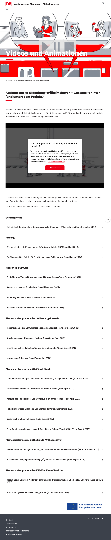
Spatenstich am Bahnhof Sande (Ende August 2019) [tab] (30, 419)
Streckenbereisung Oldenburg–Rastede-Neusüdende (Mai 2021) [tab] (36, 338)
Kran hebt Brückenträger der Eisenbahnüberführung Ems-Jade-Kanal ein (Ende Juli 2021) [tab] (47, 378)
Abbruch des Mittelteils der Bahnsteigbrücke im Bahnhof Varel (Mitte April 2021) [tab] (43, 399)
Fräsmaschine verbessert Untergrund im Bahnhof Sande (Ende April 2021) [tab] (40, 388)
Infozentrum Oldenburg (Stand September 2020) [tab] (29, 358)
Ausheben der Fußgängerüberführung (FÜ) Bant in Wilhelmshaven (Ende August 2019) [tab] (46, 459)
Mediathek (29, 80)
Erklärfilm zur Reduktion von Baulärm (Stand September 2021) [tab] (35, 307)
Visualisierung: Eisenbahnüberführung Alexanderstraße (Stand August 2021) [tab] (41, 348)
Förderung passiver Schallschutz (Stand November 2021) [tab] (32, 297)
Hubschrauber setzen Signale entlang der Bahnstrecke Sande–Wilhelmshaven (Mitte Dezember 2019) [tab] (53, 449)
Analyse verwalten (14, 534)
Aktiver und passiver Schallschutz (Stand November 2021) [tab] (33, 287)
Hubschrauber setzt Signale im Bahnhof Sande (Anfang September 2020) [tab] (40, 409)
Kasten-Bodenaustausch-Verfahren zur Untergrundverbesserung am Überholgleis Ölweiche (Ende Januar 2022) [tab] (54, 481)
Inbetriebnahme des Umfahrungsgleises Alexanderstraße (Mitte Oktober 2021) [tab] (42, 328)
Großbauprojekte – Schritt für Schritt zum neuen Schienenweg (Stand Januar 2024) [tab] (44, 257)
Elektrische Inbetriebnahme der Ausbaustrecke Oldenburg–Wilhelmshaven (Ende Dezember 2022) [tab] (51, 227)
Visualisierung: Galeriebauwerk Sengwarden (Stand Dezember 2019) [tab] (38, 492)
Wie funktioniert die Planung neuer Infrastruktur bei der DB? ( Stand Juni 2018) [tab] (42, 247)
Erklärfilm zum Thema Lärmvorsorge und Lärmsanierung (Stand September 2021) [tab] (44, 277)
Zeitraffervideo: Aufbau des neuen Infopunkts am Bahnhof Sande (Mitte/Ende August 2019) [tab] (48, 429)
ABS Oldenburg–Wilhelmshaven (15, 80)
